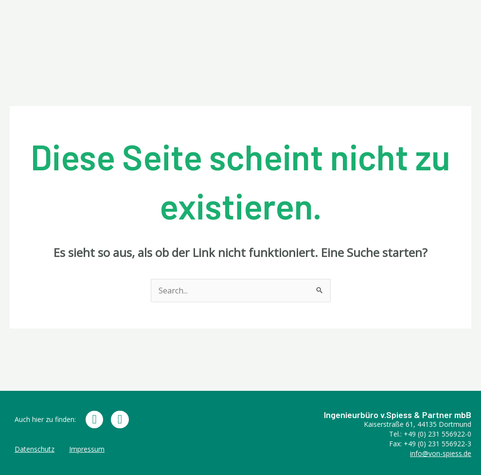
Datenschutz (34, 449)
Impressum (87, 449)
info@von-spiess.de (440, 453)
